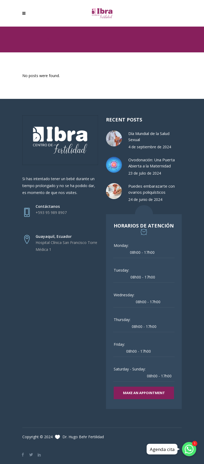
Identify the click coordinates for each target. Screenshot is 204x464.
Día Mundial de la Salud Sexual (148, 136)
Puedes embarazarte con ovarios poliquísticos (151, 189)
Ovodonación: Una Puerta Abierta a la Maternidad (151, 162)
